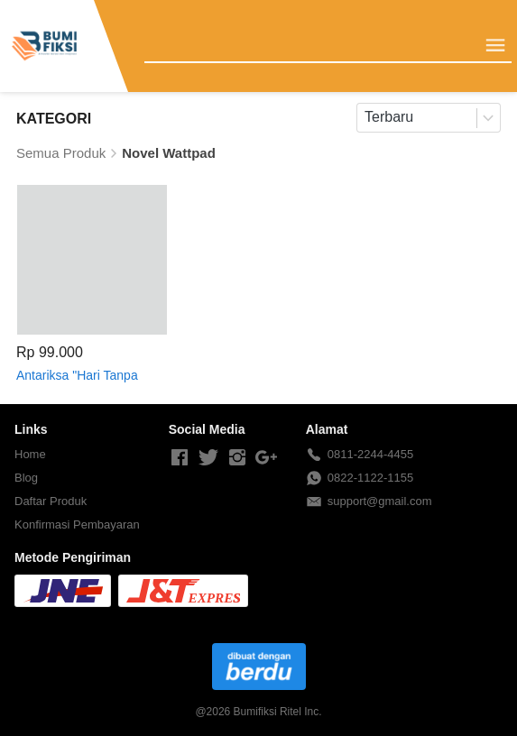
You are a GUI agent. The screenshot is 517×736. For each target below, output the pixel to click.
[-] (179, 458)
